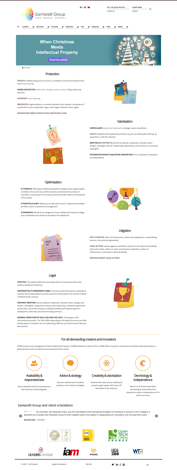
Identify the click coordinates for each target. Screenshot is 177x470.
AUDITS (93, 134)
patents (107, 128)
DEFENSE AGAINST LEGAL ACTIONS (105, 258)
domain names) (60, 90)
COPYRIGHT (22, 98)
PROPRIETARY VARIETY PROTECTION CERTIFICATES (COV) (42, 113)
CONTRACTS (107, 143)
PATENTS (21, 81)
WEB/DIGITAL (23, 104)
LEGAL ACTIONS (96, 246)
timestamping (27, 84)
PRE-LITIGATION (97, 237)
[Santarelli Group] (18, 26)
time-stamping (34, 98)
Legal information (59, 464)
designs (49, 90)
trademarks (41, 90)
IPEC (135, 155)
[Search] (150, 9)
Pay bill (88, 464)
